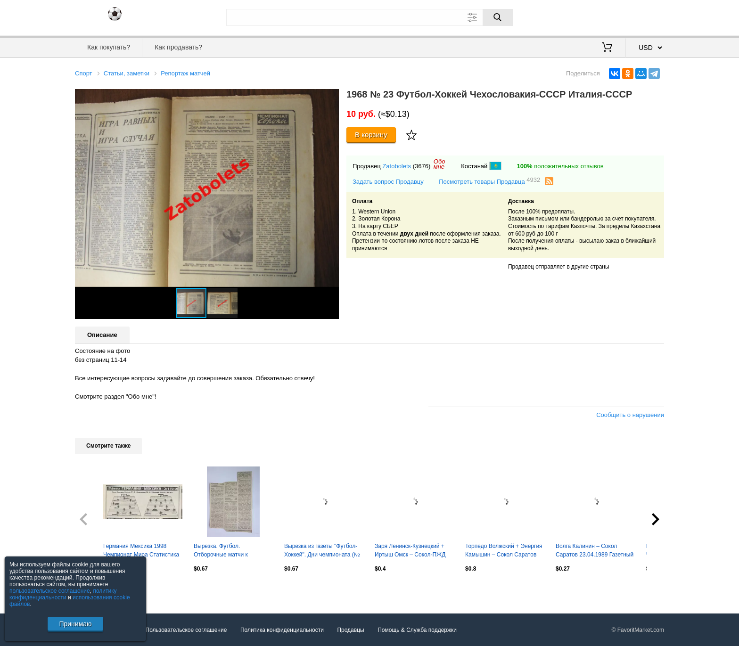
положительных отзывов (560, 166)
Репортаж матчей (185, 73)
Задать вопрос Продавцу (388, 181)
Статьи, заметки (126, 73)
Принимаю (75, 624)
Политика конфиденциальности (282, 630)
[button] (330, 97)
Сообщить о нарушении (630, 414)
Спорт (83, 73)
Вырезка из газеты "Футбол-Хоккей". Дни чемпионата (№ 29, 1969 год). (322, 551)
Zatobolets (396, 166)
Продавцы (350, 630)
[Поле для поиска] (369, 17)
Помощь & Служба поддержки (417, 630)
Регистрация (644, 16)
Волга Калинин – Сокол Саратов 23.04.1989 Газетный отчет (594, 551)
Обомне (439, 164)
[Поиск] (498, 17)
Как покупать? (108, 47)
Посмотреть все (95, 588)
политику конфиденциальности (63, 594)
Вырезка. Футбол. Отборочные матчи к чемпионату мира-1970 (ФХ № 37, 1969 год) (230, 551)
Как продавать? (178, 47)
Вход (608, 16)
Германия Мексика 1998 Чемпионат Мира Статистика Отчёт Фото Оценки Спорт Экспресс (141, 551)
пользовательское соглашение (49, 591)
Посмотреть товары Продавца (489, 181)
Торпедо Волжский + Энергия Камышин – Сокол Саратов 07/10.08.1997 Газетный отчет (504, 551)
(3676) (422, 166)
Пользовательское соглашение (186, 630)
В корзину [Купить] (371, 135)
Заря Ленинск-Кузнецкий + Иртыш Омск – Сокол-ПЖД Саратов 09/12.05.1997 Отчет (413, 551)
